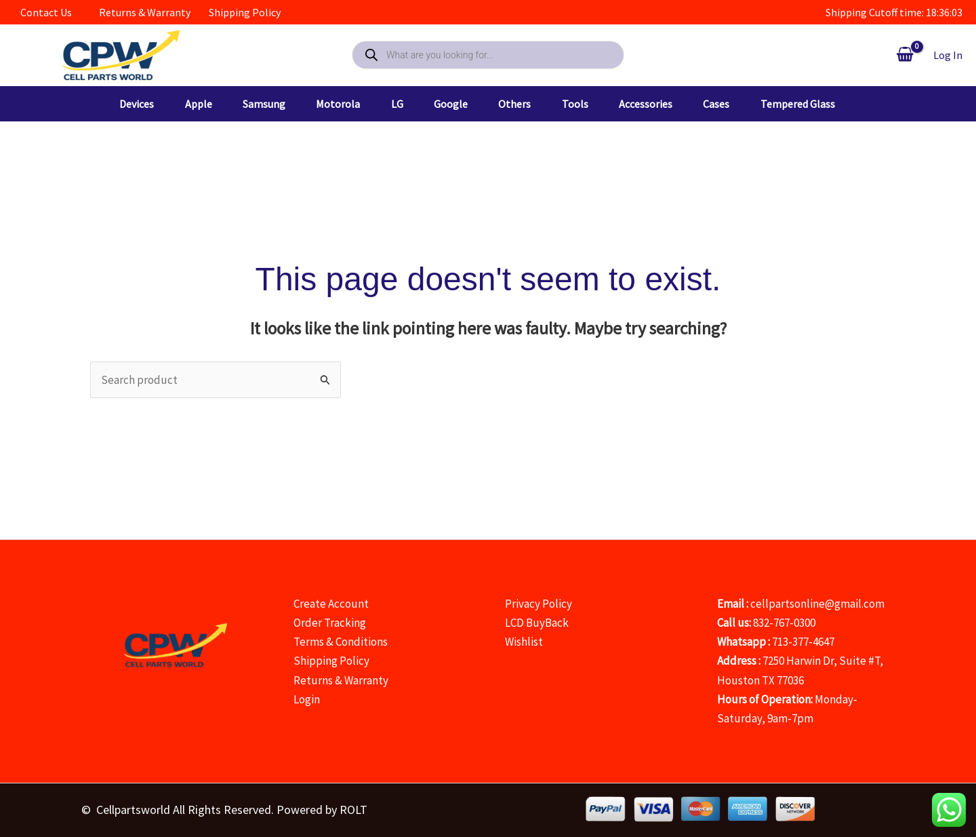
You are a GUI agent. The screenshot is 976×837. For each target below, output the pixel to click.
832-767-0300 (784, 622)
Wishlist (524, 641)
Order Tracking (329, 622)
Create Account (331, 603)
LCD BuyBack (537, 622)
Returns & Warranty (340, 680)
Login (306, 699)
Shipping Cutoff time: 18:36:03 (894, 12)
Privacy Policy (538, 603)
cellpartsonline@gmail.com (817, 603)
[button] (138, 103)
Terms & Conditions (340, 641)
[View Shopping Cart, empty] (905, 55)
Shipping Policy (331, 660)
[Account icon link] (947, 54)
